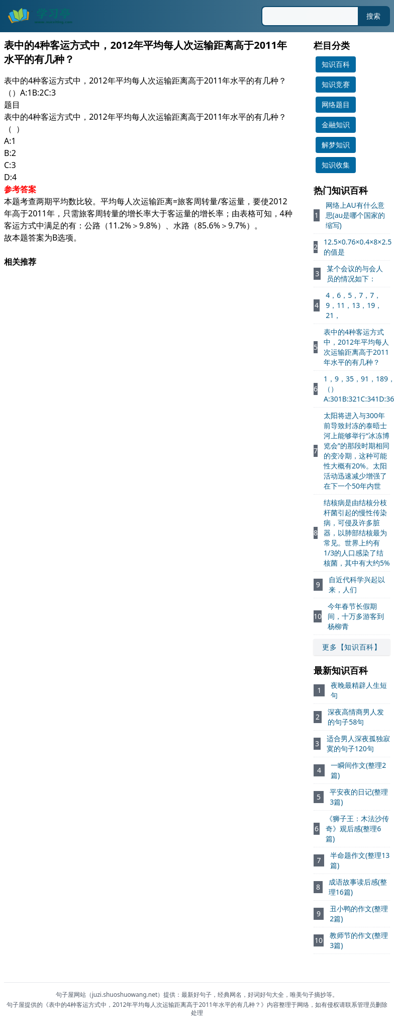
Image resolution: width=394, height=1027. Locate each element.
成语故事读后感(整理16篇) (358, 887)
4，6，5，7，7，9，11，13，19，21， (354, 305)
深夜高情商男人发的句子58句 (356, 717)
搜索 (373, 16)
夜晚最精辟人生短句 (359, 690)
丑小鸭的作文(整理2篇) (359, 913)
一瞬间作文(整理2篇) (358, 770)
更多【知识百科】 (351, 647)
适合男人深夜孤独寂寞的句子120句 (358, 743)
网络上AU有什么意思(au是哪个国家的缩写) (355, 215)
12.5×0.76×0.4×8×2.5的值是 (357, 247)
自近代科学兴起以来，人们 (357, 584)
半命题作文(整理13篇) (359, 860)
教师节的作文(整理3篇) (359, 940)
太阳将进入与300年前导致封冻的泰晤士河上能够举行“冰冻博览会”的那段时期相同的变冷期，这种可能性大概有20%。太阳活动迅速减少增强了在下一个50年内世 (356, 451)
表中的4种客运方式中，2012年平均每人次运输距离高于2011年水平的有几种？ (356, 347)
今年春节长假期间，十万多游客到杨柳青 (356, 616)
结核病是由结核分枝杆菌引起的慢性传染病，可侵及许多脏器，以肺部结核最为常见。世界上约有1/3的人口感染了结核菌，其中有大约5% (357, 533)
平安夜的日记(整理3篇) (359, 797)
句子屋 (16, 1004)
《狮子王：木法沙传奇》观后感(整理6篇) (357, 828)
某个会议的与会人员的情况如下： (355, 273)
